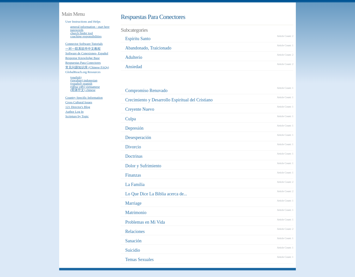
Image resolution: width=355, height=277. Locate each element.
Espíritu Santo (138, 38)
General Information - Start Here (89, 27)
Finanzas (133, 175)
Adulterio (133, 57)
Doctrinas (133, 156)
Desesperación (138, 137)
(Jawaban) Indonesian (83, 80)
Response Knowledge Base (82, 58)
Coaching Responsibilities (86, 36)
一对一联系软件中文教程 (83, 48)
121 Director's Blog (77, 107)
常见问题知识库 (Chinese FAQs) (87, 67)
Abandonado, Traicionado (148, 48)
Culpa (130, 118)
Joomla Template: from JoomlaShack (120, 273)
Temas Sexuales (139, 259)
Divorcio (133, 146)
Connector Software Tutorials (84, 44)
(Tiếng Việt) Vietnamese (85, 87)
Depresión (134, 128)
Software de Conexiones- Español (86, 53)
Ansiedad (133, 66)
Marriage (133, 203)
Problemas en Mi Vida (145, 222)
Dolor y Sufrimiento (143, 165)
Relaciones (135, 231)
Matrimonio (135, 212)
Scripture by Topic (77, 116)
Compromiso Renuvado (146, 90)
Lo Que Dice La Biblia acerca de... (156, 193)
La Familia (134, 184)
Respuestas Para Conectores (83, 62)
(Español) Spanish (81, 83)
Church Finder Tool (81, 33)
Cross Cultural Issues (78, 102)
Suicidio (132, 250)
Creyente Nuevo (139, 109)
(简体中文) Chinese (82, 90)
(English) (76, 77)
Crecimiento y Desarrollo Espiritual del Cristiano (169, 99)
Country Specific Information (84, 97)
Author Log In (74, 111)
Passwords (76, 30)
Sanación (133, 240)
